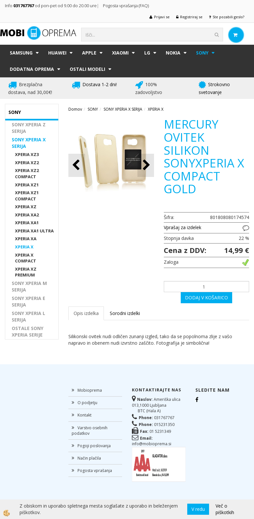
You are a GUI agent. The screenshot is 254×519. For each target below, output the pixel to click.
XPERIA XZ (25, 207)
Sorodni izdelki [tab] (125, 313)
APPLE (89, 53)
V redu (198, 509)
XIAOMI (120, 53)
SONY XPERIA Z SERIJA (29, 127)
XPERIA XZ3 (27, 154)
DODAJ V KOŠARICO (206, 297)
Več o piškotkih (225, 509)
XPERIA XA (25, 239)
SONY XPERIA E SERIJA (28, 301)
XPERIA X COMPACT (25, 258)
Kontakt (85, 415)
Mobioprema (90, 390)
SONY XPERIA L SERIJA (28, 316)
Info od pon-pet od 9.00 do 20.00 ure (51, 5)
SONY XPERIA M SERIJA (29, 286)
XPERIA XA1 (27, 223)
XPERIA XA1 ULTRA (34, 231)
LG (147, 53)
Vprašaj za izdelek (182, 227)
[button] (145, 165)
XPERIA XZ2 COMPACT (27, 173)
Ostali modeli (87, 69)
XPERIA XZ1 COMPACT (27, 196)
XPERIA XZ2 (27, 162)
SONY (202, 53)
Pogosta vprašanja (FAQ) (126, 5)
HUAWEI (57, 53)
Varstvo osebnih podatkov (89, 430)
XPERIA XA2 (27, 215)
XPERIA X (24, 247)
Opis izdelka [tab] (86, 313)
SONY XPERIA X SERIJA (29, 142)
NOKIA (173, 53)
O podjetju (87, 402)
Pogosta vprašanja (95, 470)
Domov (75, 109)
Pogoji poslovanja (94, 445)
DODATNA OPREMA (32, 69)
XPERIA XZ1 (27, 185)
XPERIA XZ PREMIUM (25, 272)
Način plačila (89, 458)
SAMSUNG (21, 53)
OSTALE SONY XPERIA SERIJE (27, 331)
